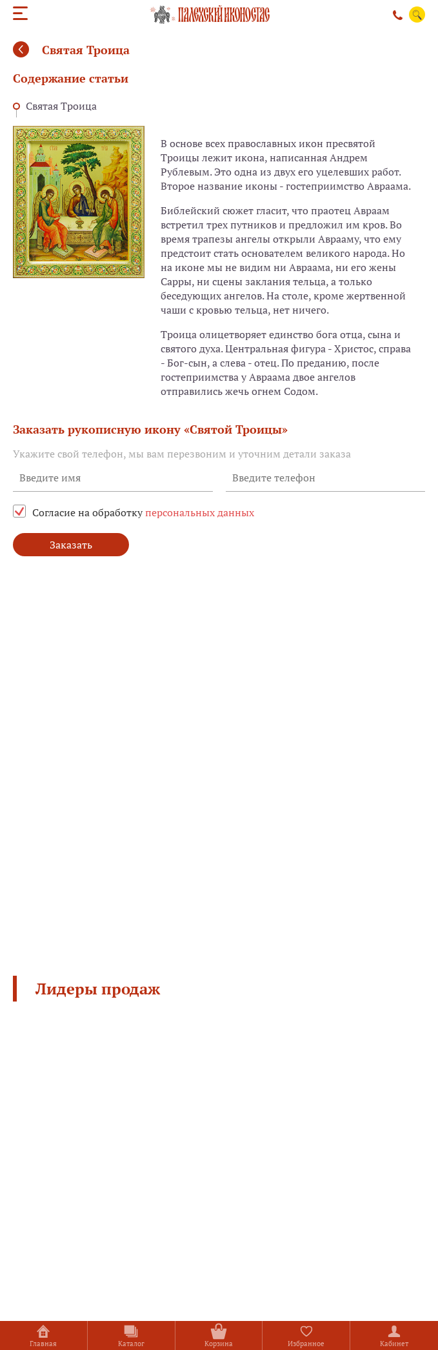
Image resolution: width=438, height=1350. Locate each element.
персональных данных (199, 512)
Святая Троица (61, 106)
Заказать (71, 545)
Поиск (417, 15)
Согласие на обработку (143, 512)
